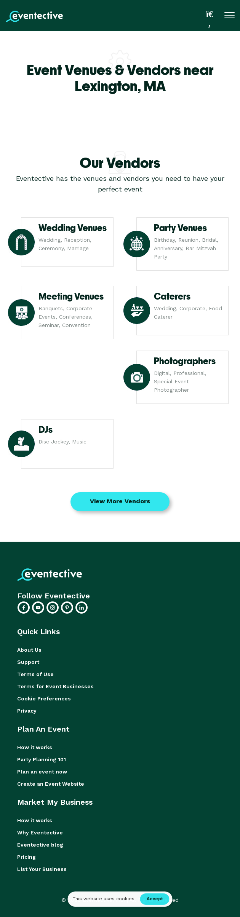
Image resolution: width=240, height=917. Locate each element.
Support (28, 662)
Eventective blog (40, 845)
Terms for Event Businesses (55, 686)
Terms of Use (35, 674)
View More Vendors (120, 501)
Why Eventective (40, 832)
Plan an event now (42, 772)
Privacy (27, 711)
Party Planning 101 (41, 759)
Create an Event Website (50, 784)
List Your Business (42, 869)
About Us (29, 650)
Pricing (26, 857)
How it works (34, 747)
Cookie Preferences (44, 698)
